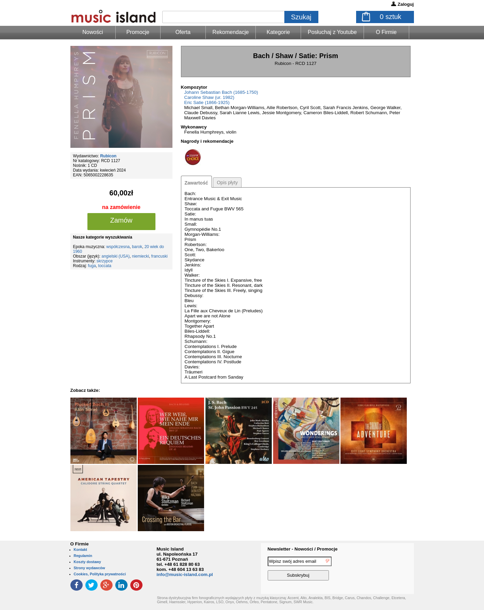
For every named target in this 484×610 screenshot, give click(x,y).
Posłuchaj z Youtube (332, 32)
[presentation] (386, 569)
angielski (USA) (116, 256)
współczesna (118, 246)
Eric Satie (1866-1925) (207, 102)
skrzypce (105, 261)
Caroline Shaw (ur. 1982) (209, 97)
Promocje (137, 32)
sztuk (390, 16)
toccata (105, 265)
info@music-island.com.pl (184, 574)
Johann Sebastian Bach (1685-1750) (221, 92)
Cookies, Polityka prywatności (100, 574)
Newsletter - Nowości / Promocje (303, 549)
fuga (92, 265)
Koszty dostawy (87, 562)
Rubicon (108, 156)
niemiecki (140, 256)
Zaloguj (406, 4)
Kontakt (80, 549)
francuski (159, 256)
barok (137, 246)
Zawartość (196, 183)
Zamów (121, 220)
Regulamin (83, 556)
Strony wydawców (89, 568)
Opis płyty (227, 182)
